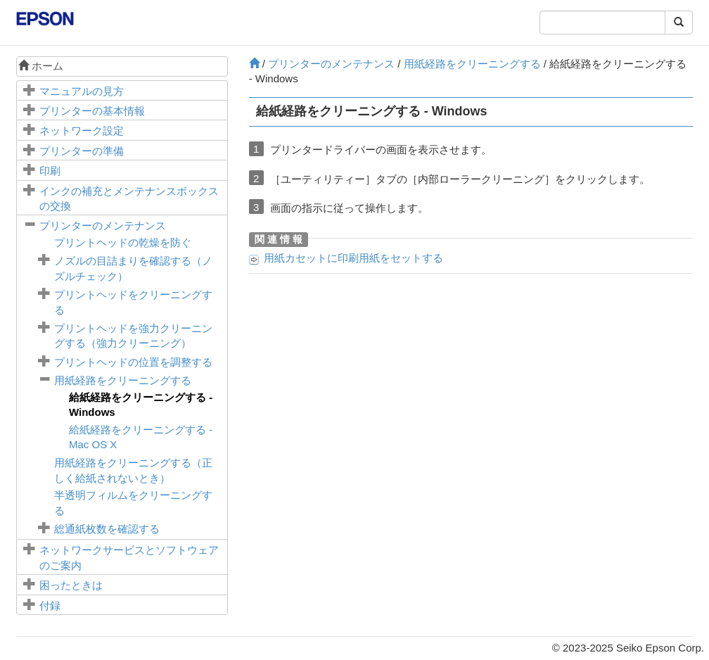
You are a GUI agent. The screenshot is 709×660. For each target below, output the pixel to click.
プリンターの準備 (81, 151)
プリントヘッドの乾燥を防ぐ (122, 242)
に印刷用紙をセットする (353, 258)
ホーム (40, 66)
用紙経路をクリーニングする (122, 380)
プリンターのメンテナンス (102, 225)
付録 (49, 605)
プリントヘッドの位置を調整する (133, 362)
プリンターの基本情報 (92, 111)
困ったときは (71, 585)
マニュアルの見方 (81, 91)
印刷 (49, 171)
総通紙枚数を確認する (107, 529)
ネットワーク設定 (81, 131)
